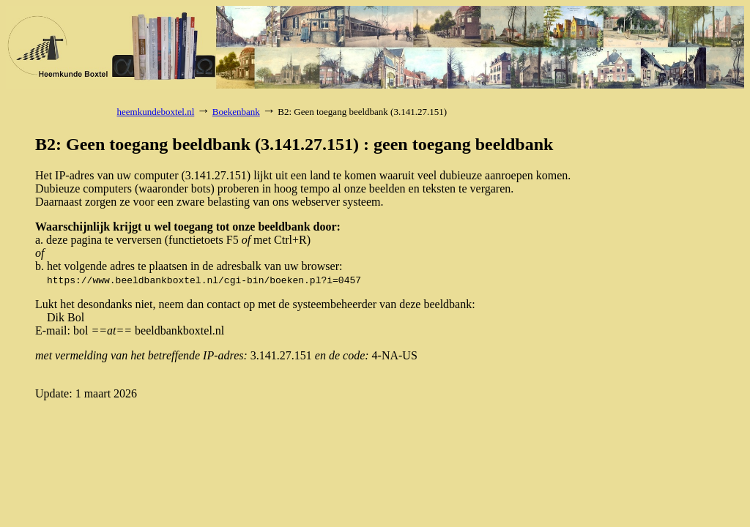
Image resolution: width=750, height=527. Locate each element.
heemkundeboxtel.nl (156, 111)
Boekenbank (236, 111)
